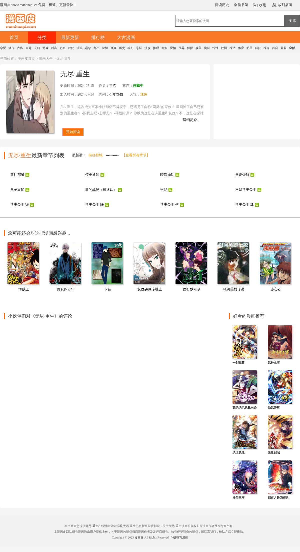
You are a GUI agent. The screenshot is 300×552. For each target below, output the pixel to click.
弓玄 (112, 86)
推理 (156, 48)
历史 (122, 48)
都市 (97, 48)
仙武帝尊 (274, 407)
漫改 (147, 48)
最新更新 (70, 37)
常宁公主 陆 (94, 205)
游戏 (45, 48)
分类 (42, 37)
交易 (163, 190)
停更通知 (92, 175)
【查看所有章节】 (136, 155)
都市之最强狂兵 (278, 497)
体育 (241, 48)
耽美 (199, 48)
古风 (20, 48)
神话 (233, 48)
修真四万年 (65, 289)
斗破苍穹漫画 (179, 537)
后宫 (54, 48)
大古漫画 (126, 37)
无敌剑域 (274, 452)
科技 (258, 48)
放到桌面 (285, 5)
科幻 (131, 48)
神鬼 (267, 48)
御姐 (165, 48)
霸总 (88, 48)
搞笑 (79, 48)
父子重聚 (17, 190)
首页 (14, 37)
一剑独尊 (238, 362)
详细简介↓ (191, 120)
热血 (63, 48)
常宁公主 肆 (244, 205)
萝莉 (283, 48)
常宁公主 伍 (169, 205)
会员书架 (241, 5)
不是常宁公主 (245, 190)
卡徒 (107, 289)
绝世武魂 (238, 452)
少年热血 (116, 94)
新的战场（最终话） (101, 190)
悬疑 (139, 48)
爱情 (173, 48)
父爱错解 (242, 175)
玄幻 (37, 48)
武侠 (71, 48)
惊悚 (215, 48)
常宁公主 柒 (19, 205)
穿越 (29, 48)
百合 (275, 48)
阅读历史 (222, 5)
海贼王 (23, 289)
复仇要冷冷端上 (150, 289)
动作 (11, 48)
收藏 (262, 5)
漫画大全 (46, 59)
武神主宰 (274, 362)
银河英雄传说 (233, 289)
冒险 (105, 48)
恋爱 (3, 48)
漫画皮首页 (26, 59)
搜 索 (292, 21)
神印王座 (238, 497)
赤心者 (275, 289)
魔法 (207, 48)
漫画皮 (139, 537)
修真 (113, 48)
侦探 (190, 48)
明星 (249, 48)
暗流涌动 (167, 175)
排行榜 (98, 37)
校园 (224, 48)
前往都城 (95, 155)
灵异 (181, 48)
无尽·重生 (92, 526)
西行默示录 (191, 289)
